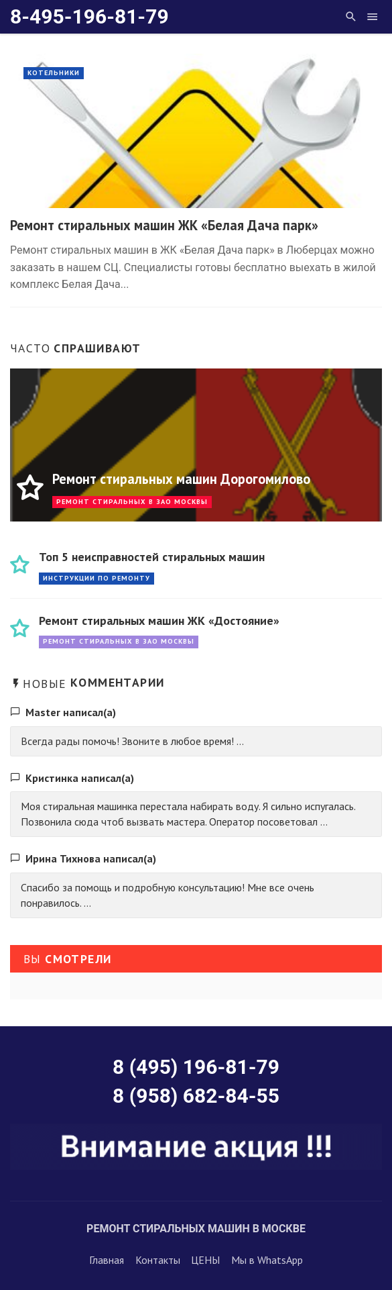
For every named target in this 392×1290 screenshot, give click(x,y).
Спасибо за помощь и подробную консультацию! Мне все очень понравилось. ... (167, 895)
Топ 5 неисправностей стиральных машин (152, 556)
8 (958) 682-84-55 (196, 1095)
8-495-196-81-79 (89, 16)
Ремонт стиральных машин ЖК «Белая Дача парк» (164, 225)
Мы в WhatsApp (267, 1260)
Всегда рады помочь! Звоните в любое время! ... (132, 741)
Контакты (157, 1260)
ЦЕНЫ (205, 1260)
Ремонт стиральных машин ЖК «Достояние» (159, 620)
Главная (106, 1260)
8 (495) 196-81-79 (196, 1067)
